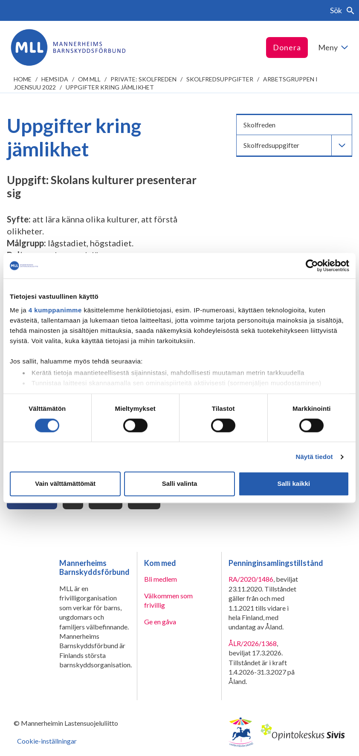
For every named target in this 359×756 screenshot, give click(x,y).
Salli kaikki (293, 484)
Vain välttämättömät (65, 484)
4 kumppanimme (55, 310)
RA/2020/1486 (251, 579)
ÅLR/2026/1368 (253, 643)
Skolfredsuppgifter (219, 79)
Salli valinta (179, 484)
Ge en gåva (160, 621)
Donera (287, 47)
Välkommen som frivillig (168, 600)
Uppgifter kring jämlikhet (110, 87)
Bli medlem (160, 579)
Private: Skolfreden (143, 79)
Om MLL (89, 79)
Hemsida (54, 79)
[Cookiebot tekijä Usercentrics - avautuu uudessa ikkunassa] (312, 265)
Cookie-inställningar (47, 741)
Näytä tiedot (314, 456)
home (23, 79)
